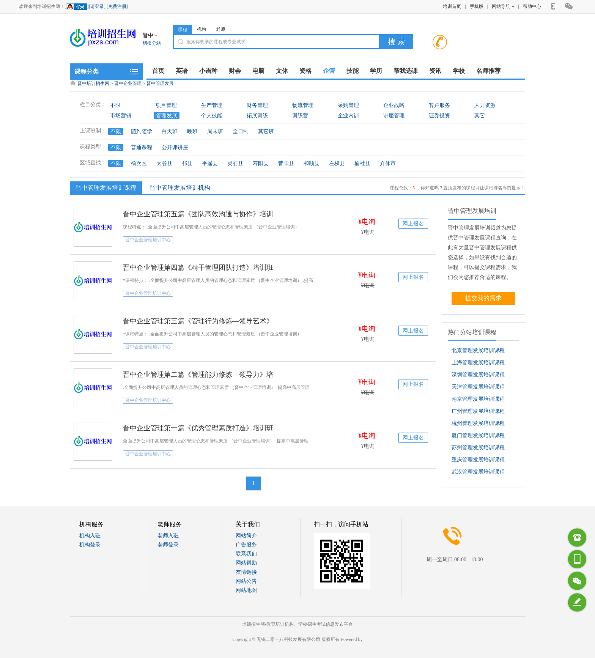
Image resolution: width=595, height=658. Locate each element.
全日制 (241, 131)
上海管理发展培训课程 (478, 362)
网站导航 (503, 6)
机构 (201, 29)
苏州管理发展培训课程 (478, 447)
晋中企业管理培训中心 (148, 239)
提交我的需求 (483, 298)
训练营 (300, 115)
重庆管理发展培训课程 (478, 460)
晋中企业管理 (128, 83)
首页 (158, 71)
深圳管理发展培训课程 (478, 375)
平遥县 (210, 163)
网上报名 (413, 224)
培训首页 (452, 6)
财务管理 (257, 105)
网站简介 (246, 535)
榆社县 (362, 163)
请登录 (97, 6)
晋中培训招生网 (93, 83)
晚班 (192, 131)
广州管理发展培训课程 (478, 411)
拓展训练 (257, 115)
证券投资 (439, 115)
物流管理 (302, 105)
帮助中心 (532, 6)
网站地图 (246, 590)
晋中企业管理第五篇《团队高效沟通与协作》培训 (198, 214)
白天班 (170, 131)
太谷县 (164, 163)
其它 (479, 115)
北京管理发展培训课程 (478, 350)
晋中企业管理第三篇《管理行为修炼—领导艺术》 (198, 321)
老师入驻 (168, 535)
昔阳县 (286, 163)
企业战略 (394, 105)
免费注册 (117, 6)
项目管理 (166, 105)
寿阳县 (261, 163)
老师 (220, 29)
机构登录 (90, 545)
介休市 (388, 163)
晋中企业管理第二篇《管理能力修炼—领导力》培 (198, 374)
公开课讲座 (175, 147)
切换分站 (152, 43)
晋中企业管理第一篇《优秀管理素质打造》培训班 (198, 428)
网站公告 (246, 581)
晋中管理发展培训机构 (180, 187)
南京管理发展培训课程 (478, 399)
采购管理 (348, 105)
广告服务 (246, 545)
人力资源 (485, 105)
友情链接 (246, 572)
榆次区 (139, 163)
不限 (115, 105)
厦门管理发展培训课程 (478, 435)
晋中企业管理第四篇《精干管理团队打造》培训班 (198, 267)
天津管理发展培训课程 (478, 387)
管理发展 (166, 115)
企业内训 (348, 115)
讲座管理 (394, 115)
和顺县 (312, 163)
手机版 (476, 6)
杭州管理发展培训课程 (478, 423)
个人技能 (211, 115)
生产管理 (211, 105)
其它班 (266, 131)
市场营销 (120, 115)
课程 (182, 29)
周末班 (215, 131)
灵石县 (235, 163)
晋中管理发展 (160, 83)
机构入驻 (90, 535)
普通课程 (141, 147)
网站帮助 (246, 563)
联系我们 (246, 554)
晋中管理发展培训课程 (105, 187)
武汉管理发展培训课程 (478, 472)
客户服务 (439, 105)
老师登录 (168, 545)
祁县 (187, 163)
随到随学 (141, 131)
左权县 (337, 163)
